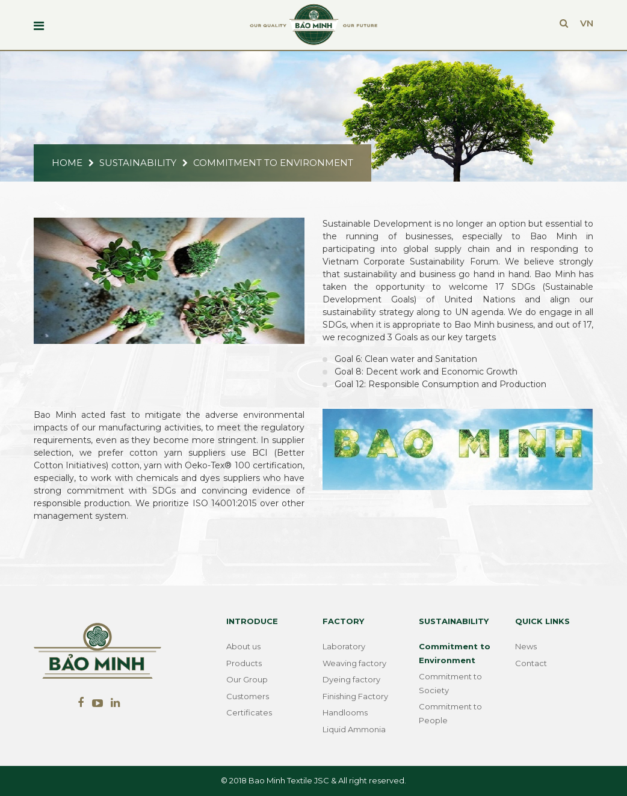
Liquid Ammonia (354, 729)
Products (244, 663)
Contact (531, 663)
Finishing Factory (355, 696)
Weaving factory (354, 663)
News (526, 646)
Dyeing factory (351, 679)
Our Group (247, 679)
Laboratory (344, 646)
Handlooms (345, 712)
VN (586, 23)
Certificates (249, 712)
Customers (247, 696)
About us (243, 646)
